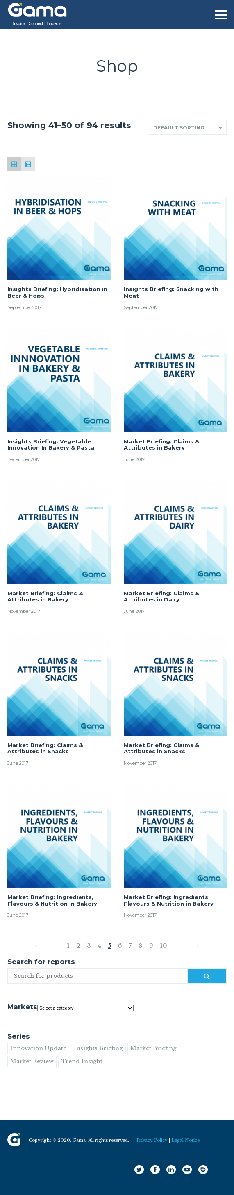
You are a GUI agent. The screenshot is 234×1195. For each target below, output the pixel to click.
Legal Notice (185, 1140)
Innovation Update (38, 1048)
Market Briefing (153, 1048)
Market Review (32, 1061)
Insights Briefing (98, 1048)
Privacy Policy (152, 1140)
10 (163, 945)
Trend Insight (81, 1061)
